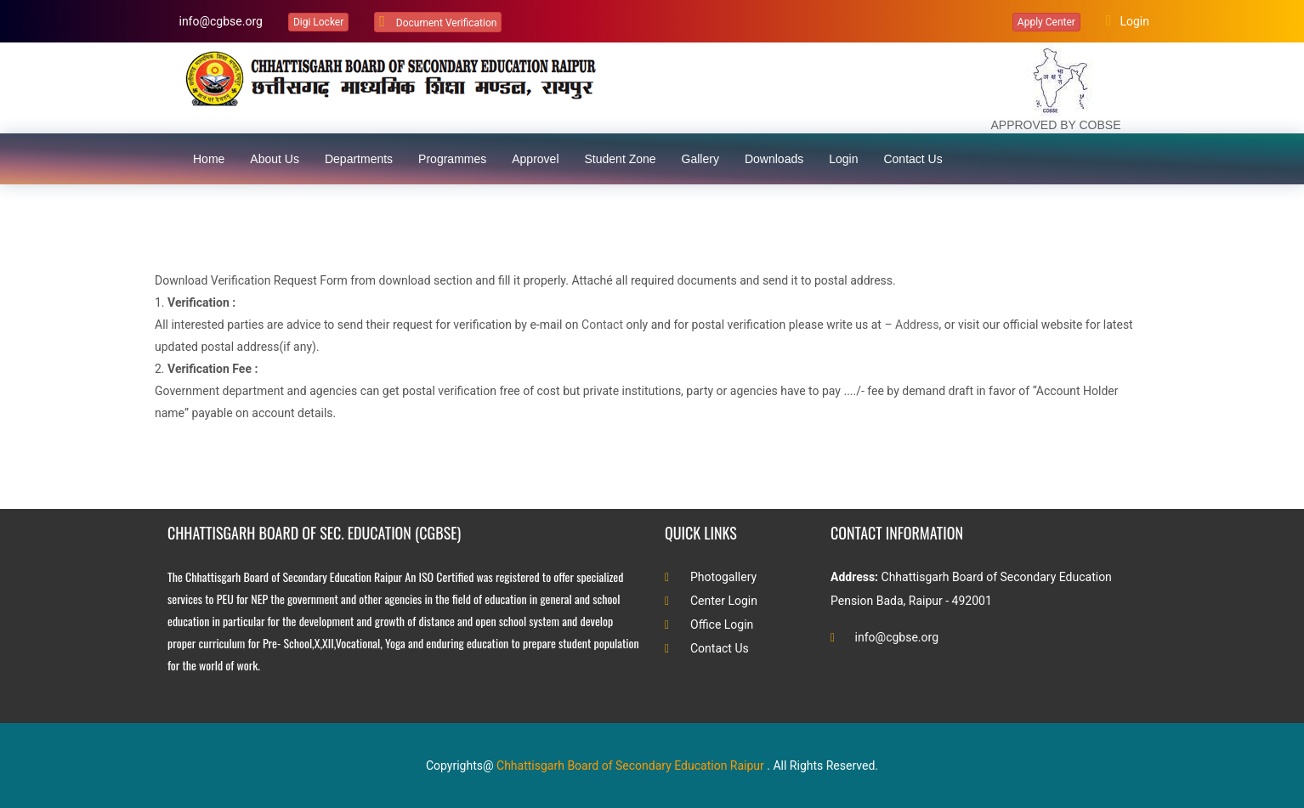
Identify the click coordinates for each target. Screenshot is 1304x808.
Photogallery (711, 577)
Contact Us (707, 648)
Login (1127, 20)
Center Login (711, 600)
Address (916, 324)
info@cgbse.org (219, 21)
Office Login (709, 624)
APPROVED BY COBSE (1055, 125)
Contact (602, 324)
